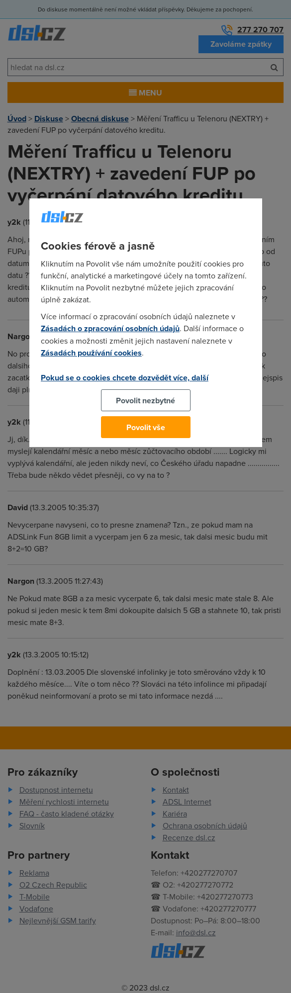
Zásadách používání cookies (91, 353)
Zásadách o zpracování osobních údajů (110, 328)
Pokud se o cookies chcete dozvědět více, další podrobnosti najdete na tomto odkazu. (124, 383)
